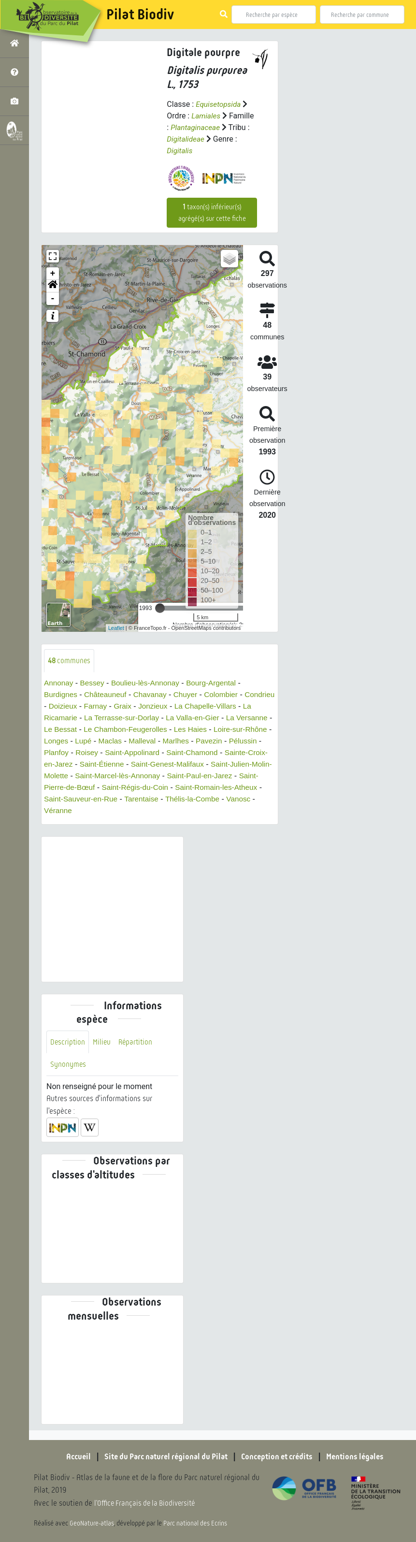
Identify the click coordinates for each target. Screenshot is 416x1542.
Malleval (208, 741)
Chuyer (190, 695)
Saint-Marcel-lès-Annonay (220, 776)
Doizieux (97, 706)
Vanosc (120, 811)
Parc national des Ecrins (197, 1523)
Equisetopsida (219, 104)
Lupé (148, 741)
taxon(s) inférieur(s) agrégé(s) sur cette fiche (212, 213)
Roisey (159, 753)
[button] (52, 286)
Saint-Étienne (189, 764)
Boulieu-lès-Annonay (149, 683)
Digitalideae (186, 139)
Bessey (93, 683)
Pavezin (58, 753)
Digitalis (180, 150)
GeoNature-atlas (92, 1523)
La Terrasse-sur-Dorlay (163, 718)
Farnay (131, 706)
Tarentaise (238, 799)
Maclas (175, 741)
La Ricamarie (94, 718)
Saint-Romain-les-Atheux (87, 799)
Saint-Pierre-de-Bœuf (156, 788)
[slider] (160, 608)
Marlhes (243, 741)
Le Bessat (111, 730)
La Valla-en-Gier (237, 718)
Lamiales (206, 115)
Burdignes (61, 695)
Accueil (70, 1457)
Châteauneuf (108, 695)
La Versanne (65, 730)
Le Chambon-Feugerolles (179, 730)
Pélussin (92, 753)
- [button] (53, 299)
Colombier (227, 695)
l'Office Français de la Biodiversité (147, 1503)
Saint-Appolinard (206, 753)
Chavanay (154, 695)
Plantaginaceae (196, 127)
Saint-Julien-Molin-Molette (124, 776)
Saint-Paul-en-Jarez (78, 788)
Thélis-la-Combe (72, 811)
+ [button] (53, 273)
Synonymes (68, 1065)
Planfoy (127, 753)
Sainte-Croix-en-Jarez (122, 764)
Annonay (59, 683)
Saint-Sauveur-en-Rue (175, 799)
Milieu (103, 1042)
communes (70, 660)
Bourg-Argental (218, 683)
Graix (159, 706)
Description (68, 1042)
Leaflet (116, 628)
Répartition (138, 1042)
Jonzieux (190, 706)
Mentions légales (362, 1457)
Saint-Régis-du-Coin (234, 788)
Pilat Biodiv (140, 14)
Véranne (154, 811)
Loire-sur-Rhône (72, 741)
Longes (119, 741)
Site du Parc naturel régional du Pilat (162, 1457)
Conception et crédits (280, 1457)
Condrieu (59, 706)
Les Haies (247, 730)
